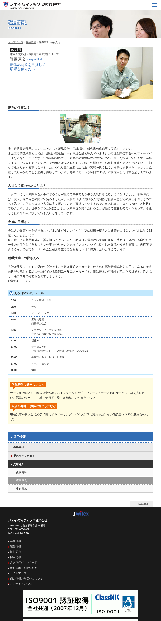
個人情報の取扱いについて (26, 578)
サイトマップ (18, 573)
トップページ (15, 42)
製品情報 (15, 546)
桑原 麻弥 (21, 472)
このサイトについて (22, 583)
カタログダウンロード (23, 562)
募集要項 (18, 447)
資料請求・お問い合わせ (25, 567)
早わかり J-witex (23, 455)
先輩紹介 (18, 464)
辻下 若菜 (21, 488)
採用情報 (31, 42)
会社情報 (15, 541)
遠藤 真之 (21, 480)
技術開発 (15, 551)
